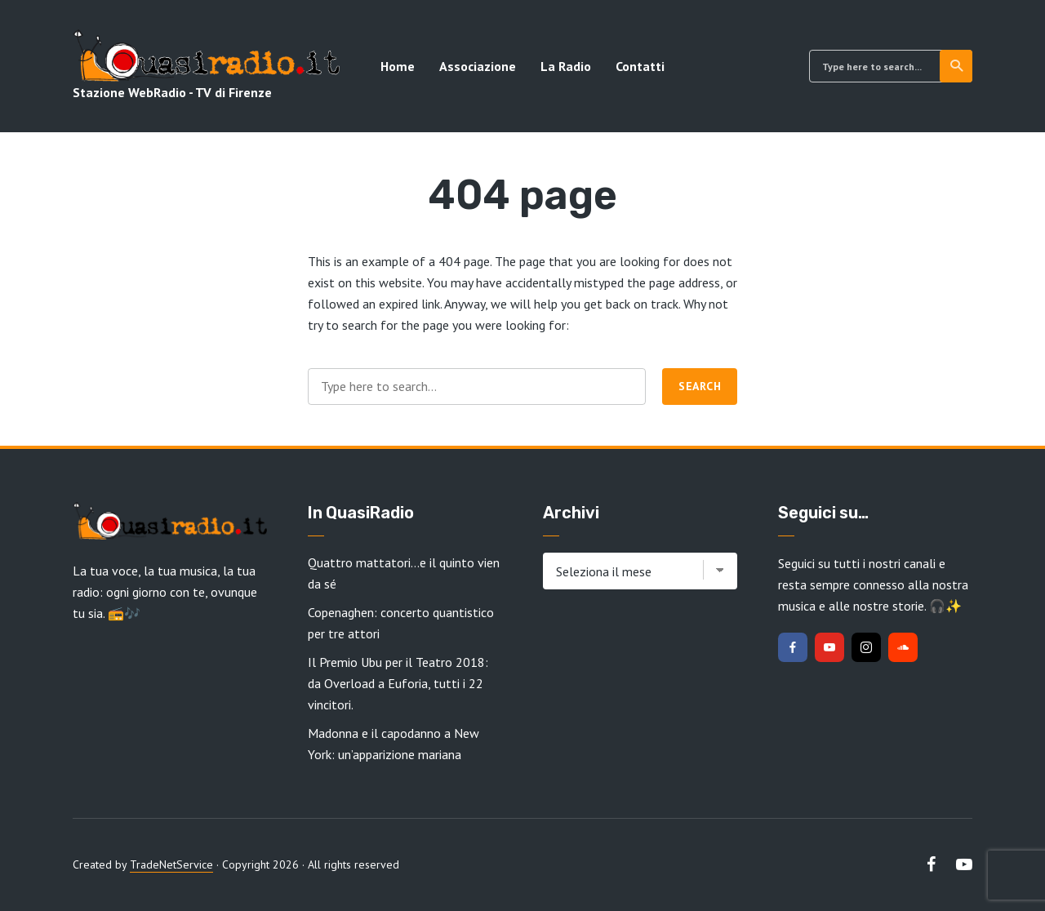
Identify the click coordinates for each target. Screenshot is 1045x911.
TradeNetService (171, 864)
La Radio (565, 66)
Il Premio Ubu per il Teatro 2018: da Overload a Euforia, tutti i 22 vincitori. (398, 683)
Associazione (477, 66)
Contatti (640, 66)
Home (397, 66)
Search (957, 66)
